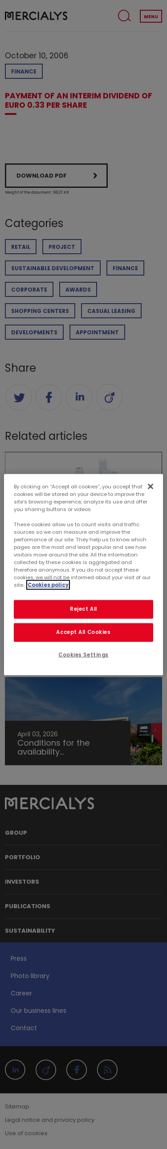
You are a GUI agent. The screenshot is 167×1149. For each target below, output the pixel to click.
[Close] (150, 486)
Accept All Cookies (83, 632)
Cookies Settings (83, 654)
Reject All (83, 609)
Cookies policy (48, 585)
